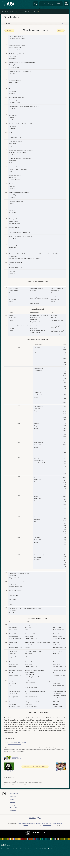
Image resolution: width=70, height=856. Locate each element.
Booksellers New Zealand (14, 744)
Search (35, 3)
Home (2, 12)
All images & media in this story (16, 757)
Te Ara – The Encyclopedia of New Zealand (15, 742)
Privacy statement (15, 807)
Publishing (27, 11)
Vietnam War (32, 849)
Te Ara (3, 849)
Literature (21, 11)
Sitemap (12, 802)
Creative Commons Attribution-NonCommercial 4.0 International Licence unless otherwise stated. (40, 823)
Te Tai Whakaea (21, 849)
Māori (58, 3)
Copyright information (16, 805)
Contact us (13, 796)
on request (26, 825)
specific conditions (47, 825)
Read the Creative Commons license (35, 819)
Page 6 (33, 11)
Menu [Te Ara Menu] (66, 4)
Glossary (12, 799)
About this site (14, 793)
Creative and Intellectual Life (11, 11)
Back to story (36, 766)
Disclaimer (13, 810)
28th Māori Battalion (45, 849)
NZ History (10, 849)
